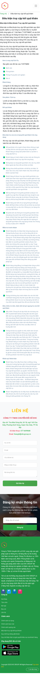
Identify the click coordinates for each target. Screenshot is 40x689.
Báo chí (3, 609)
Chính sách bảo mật (7, 624)
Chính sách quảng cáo (8, 627)
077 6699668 (25, 431)
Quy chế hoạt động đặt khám (10, 634)
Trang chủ (3, 14)
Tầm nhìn (4, 602)
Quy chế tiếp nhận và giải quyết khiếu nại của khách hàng (19, 637)
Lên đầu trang (32, 669)
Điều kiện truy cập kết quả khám (11, 630)
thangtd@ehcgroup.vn (22, 434)
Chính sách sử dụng (7, 620)
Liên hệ (3, 612)
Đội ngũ (3, 606)
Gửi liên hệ (20, 483)
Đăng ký (20, 527)
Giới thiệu (4, 599)
